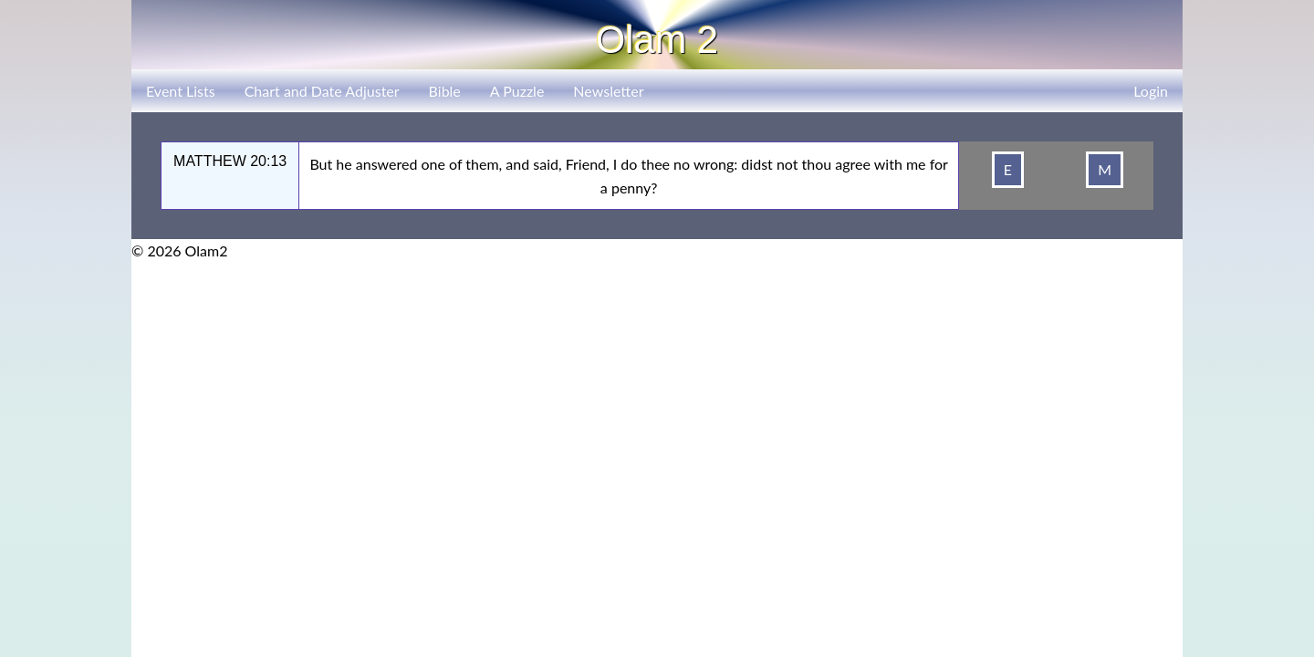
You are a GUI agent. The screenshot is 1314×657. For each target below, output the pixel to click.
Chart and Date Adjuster (322, 90)
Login (1150, 90)
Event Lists (180, 90)
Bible (445, 90)
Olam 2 (657, 39)
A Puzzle (517, 90)
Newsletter (608, 90)
